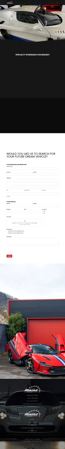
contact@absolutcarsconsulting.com (32, 404)
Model (35, 203)
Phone (9, 172)
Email (35, 172)
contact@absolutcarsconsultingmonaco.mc (32, 428)
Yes (43, 211)
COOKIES (37, 439)
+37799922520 (33, 425)
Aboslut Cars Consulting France (15, 233)
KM (25, 209)
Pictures (9, 216)
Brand (8, 203)
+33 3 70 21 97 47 (33, 401)
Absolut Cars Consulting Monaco (15, 231)
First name (10, 166)
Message (9, 236)
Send (9, 256)
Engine (9, 209)
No (43, 213)
